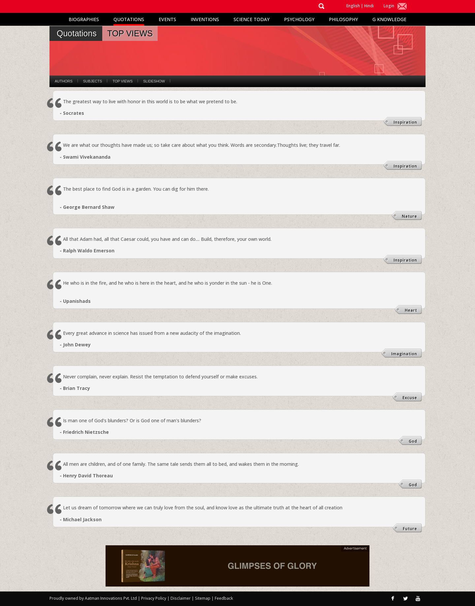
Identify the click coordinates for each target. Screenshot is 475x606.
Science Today (251, 19)
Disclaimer (181, 598)
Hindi (369, 6)
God (413, 441)
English (353, 6)
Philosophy (343, 19)
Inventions (205, 19)
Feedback (224, 598)
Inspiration (405, 122)
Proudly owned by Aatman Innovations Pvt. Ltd (93, 598)
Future (410, 528)
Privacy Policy (154, 598)
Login (389, 6)
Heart (411, 310)
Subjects (92, 81)
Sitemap (203, 598)
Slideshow (154, 81)
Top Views (122, 81)
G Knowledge (389, 19)
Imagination (404, 354)
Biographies (84, 19)
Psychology (299, 19)
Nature (409, 216)
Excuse (409, 397)
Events (167, 19)
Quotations (128, 19)
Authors (64, 81)
